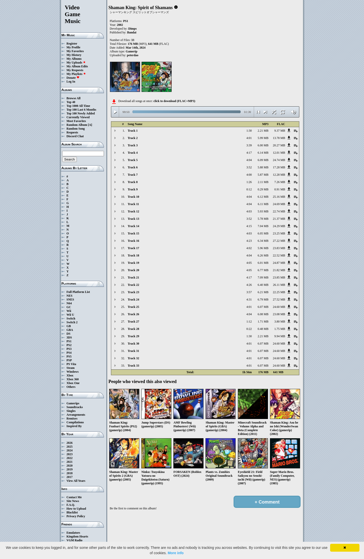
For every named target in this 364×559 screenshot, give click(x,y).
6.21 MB (263, 292)
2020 (69, 465)
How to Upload (76, 508)
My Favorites (75, 51)
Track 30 (133, 343)
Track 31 (133, 351)
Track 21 (133, 277)
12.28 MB (279, 174)
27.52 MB (279, 299)
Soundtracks (74, 407)
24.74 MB (279, 160)
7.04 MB (263, 226)
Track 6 (133, 167)
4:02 (249, 248)
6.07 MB (263, 307)
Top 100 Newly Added (80, 113)
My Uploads (76, 62)
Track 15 (133, 233)
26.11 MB (279, 285)
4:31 (249, 299)
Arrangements (75, 414)
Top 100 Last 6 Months (81, 109)
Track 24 (133, 299)
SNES (70, 299)
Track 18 (133, 255)
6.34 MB (263, 241)
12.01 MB (279, 152)
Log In (70, 81)
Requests (72, 132)
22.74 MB (279, 211)
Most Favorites (76, 121)
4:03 (249, 211)
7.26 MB (279, 182)
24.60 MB (279, 307)
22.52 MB (279, 255)
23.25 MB (279, 233)
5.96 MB (263, 248)
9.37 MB (279, 130)
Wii (68, 311)
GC (68, 307)
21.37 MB (279, 219)
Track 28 (133, 329)
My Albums (74, 59)
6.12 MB (263, 196)
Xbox (69, 375)
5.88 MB (263, 167)
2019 (69, 469)
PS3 (69, 349)
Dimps (132, 28)
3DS (69, 337)
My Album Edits (77, 66)
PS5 (69, 356)
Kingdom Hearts (77, 536)
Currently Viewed (77, 117)
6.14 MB (263, 152)
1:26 (249, 182)
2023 (69, 454)
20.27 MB (279, 145)
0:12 (249, 189)
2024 (69, 450)
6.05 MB (263, 233)
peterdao (132, 55)
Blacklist (72, 512)
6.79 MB (263, 299)
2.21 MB (263, 130)
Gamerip (131, 51)
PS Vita (71, 364)
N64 (69, 303)
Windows (72, 371)
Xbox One (73, 383)
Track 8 (133, 182)
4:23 (249, 241)
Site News (72, 501)
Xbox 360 (72, 379)
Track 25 (133, 307)
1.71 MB (263, 321)
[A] (90, 125)
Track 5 (133, 160)
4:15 (249, 226)
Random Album (76, 125)
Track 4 (133, 152)
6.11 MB (263, 204)
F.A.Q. (70, 505)
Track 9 (133, 189)
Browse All (73, 98)
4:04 (249, 160)
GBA (69, 330)
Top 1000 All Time (78, 106)
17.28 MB (279, 167)
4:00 (249, 174)
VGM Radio (74, 540)
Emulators (73, 532)
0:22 (249, 329)
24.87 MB (279, 263)
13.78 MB (279, 138)
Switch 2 (72, 322)
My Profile (73, 47)
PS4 (69, 352)
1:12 (249, 321)
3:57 (249, 292)
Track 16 (133, 241)
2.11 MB (263, 182)
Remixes (71, 418)
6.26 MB (263, 255)
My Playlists (76, 74)
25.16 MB (279, 196)
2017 (69, 477)
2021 (69, 462)
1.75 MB (279, 329)
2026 (69, 443)
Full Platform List (78, 292)
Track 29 (133, 336)
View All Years (75, 481)
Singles (71, 411)
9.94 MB (279, 336)
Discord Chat (75, 136)
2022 (69, 458)
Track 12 (133, 211)
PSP (69, 360)
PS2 (69, 345)
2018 (69, 473)
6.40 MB (263, 285)
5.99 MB (263, 138)
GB (68, 326)
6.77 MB (263, 270)
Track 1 (133, 130)
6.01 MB (263, 263)
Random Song (75, 128)
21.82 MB (279, 270)
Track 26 (133, 314)
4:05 (249, 263)
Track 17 (133, 248)
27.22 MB (279, 241)
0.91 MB (279, 189)
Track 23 (133, 292)
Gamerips (72, 403)
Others (70, 387)
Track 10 (133, 196)
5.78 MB (263, 219)
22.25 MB (279, 292)
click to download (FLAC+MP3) (174, 101)
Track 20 (133, 270)
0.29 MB (263, 189)
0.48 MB (263, 329)
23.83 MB (279, 248)
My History (73, 55)
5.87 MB (263, 174)
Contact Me (74, 497)
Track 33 (133, 365)
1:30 (249, 130)
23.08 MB (279, 314)
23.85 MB (279, 277)
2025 (69, 446)
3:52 (249, 167)
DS (68, 333)
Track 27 (133, 321)
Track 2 (133, 138)
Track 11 (133, 204)
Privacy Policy (75, 516)
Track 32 (133, 358)
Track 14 (133, 226)
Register (71, 43)
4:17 (249, 152)
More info (176, 553)
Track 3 (133, 145)
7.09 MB (263, 277)
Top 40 (70, 102)
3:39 (249, 145)
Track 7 (133, 174)
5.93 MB (263, 211)
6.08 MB (263, 314)
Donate (72, 77)
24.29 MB (279, 226)
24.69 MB (279, 204)
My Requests (74, 70)
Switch (70, 318)
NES (69, 295)
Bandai (131, 32)
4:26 (249, 285)
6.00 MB (263, 145)
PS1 (69, 341)
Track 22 (133, 285)
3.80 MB (279, 321)
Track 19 (133, 263)
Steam (70, 368)
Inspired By (74, 426)
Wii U (70, 314)
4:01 (249, 138)
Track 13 (133, 219)
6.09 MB (263, 160)
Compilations (75, 422)
